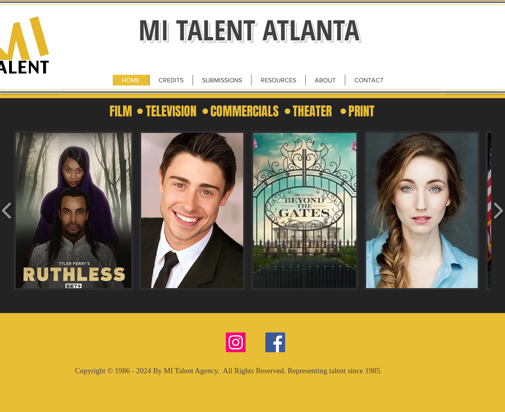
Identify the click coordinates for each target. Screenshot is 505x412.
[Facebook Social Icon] (275, 342)
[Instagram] (236, 342)
